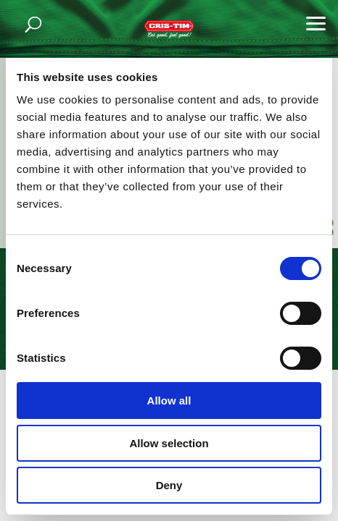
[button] (316, 21)
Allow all (169, 400)
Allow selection (168, 443)
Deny (169, 485)
